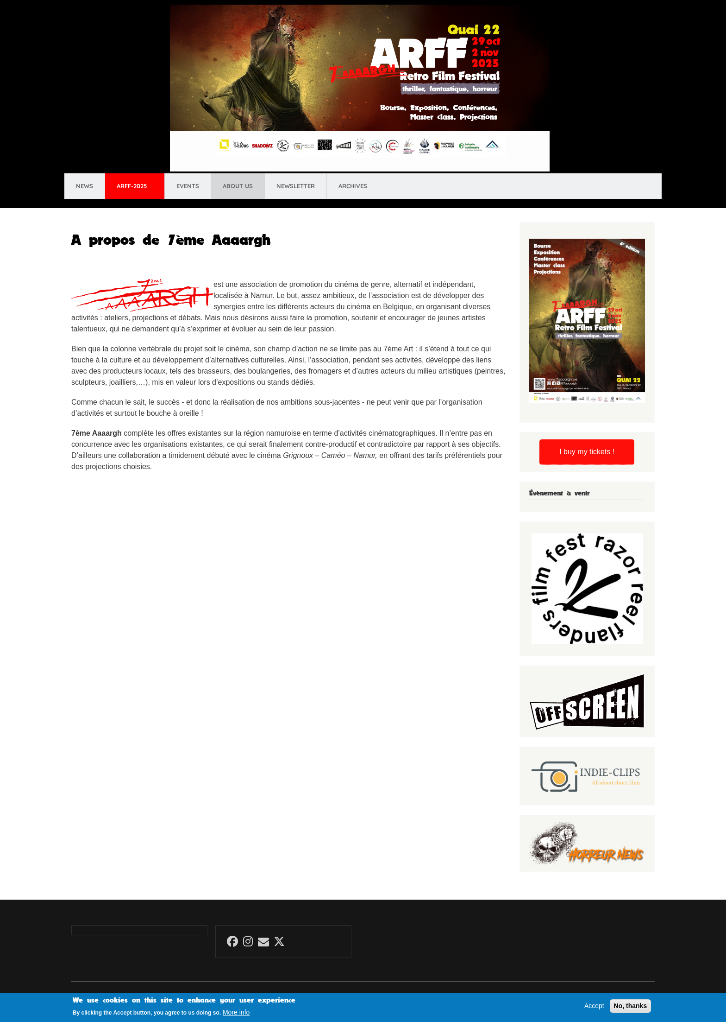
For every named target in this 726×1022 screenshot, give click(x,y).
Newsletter (295, 186)
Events (187, 186)
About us (238, 186)
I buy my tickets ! (586, 452)
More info (236, 1015)
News (84, 186)
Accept (594, 1008)
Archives (352, 186)
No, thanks (630, 1008)
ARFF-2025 (132, 186)
